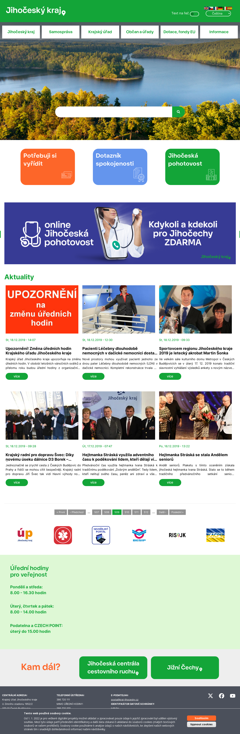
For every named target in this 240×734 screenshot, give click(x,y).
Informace (219, 32)
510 (127, 512)
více (17, 376)
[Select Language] (218, 13)
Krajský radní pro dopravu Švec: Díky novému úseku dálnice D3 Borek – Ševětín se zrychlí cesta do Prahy (40, 459)
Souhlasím (201, 718)
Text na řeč (180, 13)
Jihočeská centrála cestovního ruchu (113, 667)
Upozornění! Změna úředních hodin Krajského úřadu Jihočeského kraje (38, 350)
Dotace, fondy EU (179, 32)
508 (106, 512)
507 (96, 512)
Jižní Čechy (185, 667)
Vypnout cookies (201, 724)
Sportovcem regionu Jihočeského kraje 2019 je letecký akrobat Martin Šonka (196, 350)
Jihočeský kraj (21, 32)
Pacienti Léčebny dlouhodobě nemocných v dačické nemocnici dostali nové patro (119, 353)
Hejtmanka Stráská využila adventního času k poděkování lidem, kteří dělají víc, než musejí (119, 459)
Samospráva (60, 32)
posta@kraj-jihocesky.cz (124, 699)
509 (116, 512)
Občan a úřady (140, 32)
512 (146, 512)
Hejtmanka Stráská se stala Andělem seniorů (193, 457)
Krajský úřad (100, 32)
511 (136, 512)
